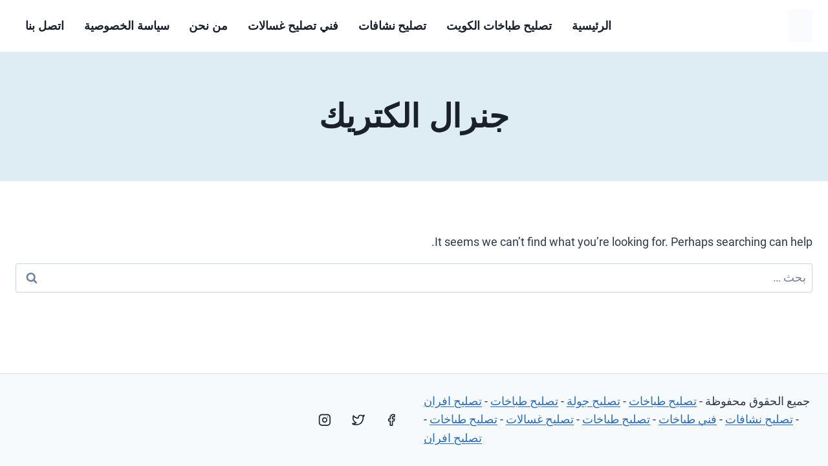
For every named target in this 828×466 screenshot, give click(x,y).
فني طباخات (688, 419)
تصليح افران (453, 401)
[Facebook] (391, 420)
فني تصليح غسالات (293, 26)
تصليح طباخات (663, 401)
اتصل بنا (44, 26)
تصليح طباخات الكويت (499, 26)
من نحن (208, 26)
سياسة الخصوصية (126, 26)
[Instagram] (325, 420)
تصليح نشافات (392, 26)
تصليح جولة (593, 401)
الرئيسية (591, 26)
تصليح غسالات (540, 419)
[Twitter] (358, 420)
